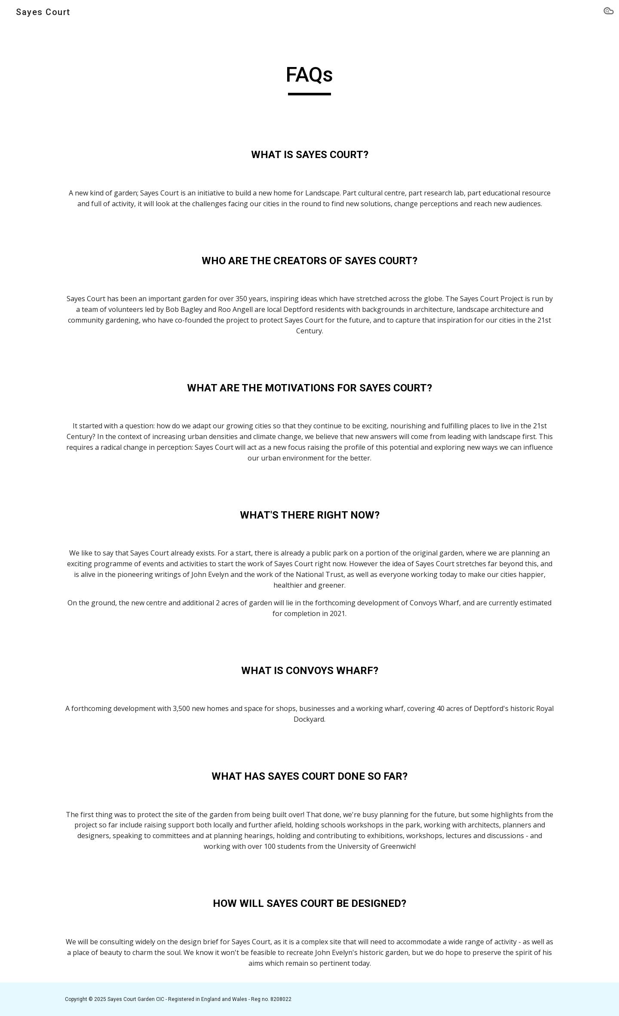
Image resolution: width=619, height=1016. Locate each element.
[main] (309, 78)
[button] (608, 12)
